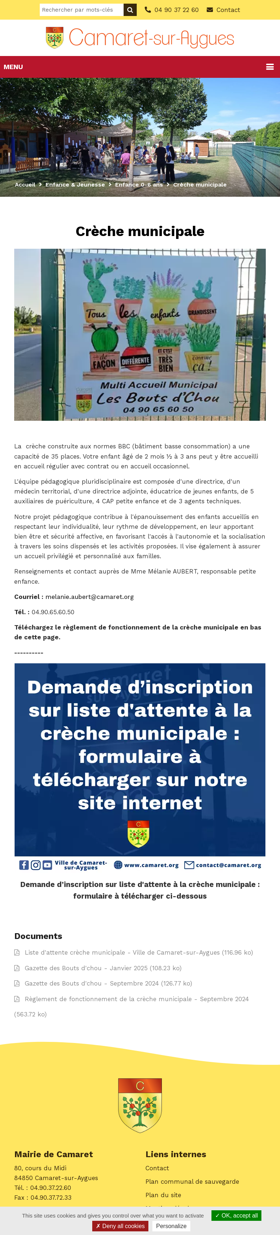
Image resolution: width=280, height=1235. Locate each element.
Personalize (171, 1226)
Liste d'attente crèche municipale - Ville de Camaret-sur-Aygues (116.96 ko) (133, 953)
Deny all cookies (120, 1226)
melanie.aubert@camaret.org (90, 597)
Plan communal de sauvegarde (192, 1182)
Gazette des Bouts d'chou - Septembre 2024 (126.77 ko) (103, 984)
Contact (157, 1168)
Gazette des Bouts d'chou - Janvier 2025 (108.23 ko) (98, 968)
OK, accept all (236, 1215)
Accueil (25, 184)
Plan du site (163, 1195)
